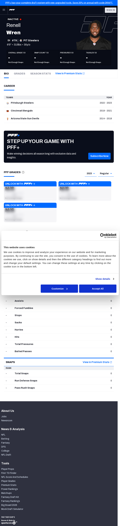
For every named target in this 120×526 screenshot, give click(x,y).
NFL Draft (6, 455)
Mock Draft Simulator (12, 509)
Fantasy (5, 443)
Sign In (110, 10)
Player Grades (8, 481)
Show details (102, 278)
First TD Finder (8, 473)
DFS (3, 447)
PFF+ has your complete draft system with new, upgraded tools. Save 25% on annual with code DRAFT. (59, 3)
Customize (59, 288)
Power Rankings (9, 489)
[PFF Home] (12, 10)
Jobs (4, 416)
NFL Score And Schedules (14, 477)
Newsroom (6, 420)
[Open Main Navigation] (3, 10)
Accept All (98, 288)
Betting (5, 439)
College (5, 451)
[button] (99, 161)
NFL (3, 435)
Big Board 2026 (9, 505)
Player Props (7, 469)
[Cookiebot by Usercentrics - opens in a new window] (102, 235)
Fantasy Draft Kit (10, 497)
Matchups (6, 493)
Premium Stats (8, 485)
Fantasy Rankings (10, 501)
